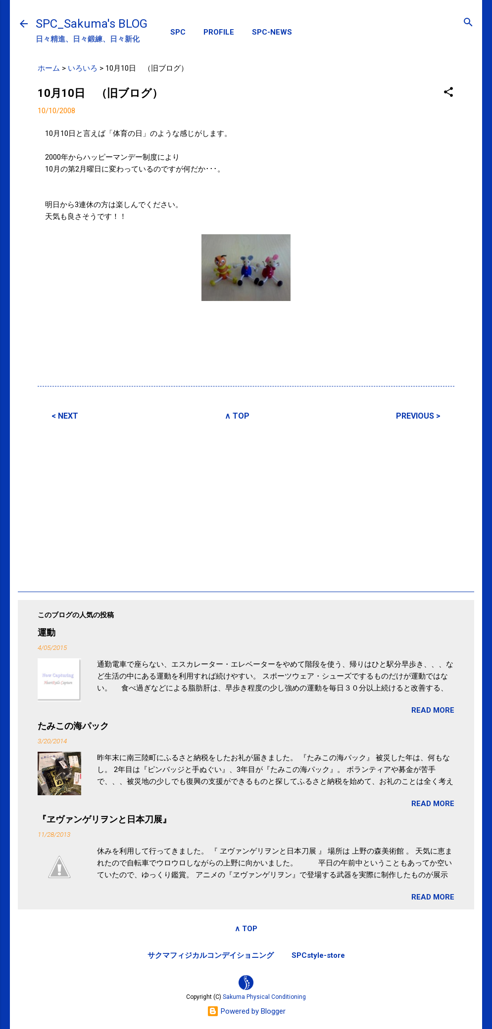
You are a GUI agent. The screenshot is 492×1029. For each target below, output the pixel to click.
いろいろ (83, 68)
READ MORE (432, 710)
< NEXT (64, 416)
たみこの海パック (73, 726)
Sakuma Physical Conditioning (264, 996)
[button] (448, 92)
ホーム (49, 68)
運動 (46, 632)
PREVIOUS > (418, 416)
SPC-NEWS (272, 32)
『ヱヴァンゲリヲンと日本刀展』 (104, 819)
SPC (178, 32)
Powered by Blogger (246, 1011)
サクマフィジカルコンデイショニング (211, 955)
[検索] (468, 23)
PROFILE (218, 32)
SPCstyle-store (318, 955)
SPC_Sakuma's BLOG (92, 24)
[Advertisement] (246, 504)
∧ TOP (237, 416)
